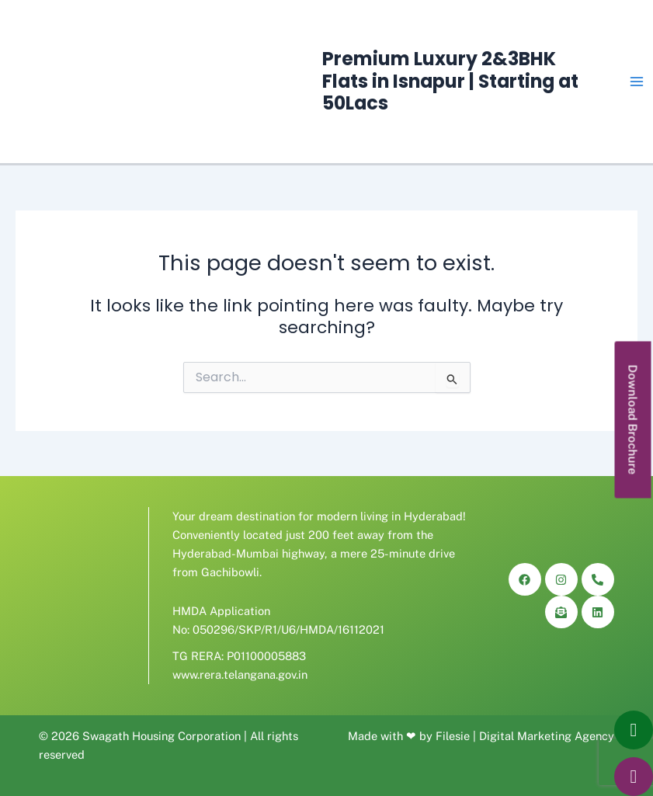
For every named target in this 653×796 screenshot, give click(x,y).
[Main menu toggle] (636, 81)
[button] (633, 419)
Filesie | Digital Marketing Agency (525, 735)
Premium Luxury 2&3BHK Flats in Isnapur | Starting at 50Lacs (450, 81)
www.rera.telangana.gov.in (239, 674)
